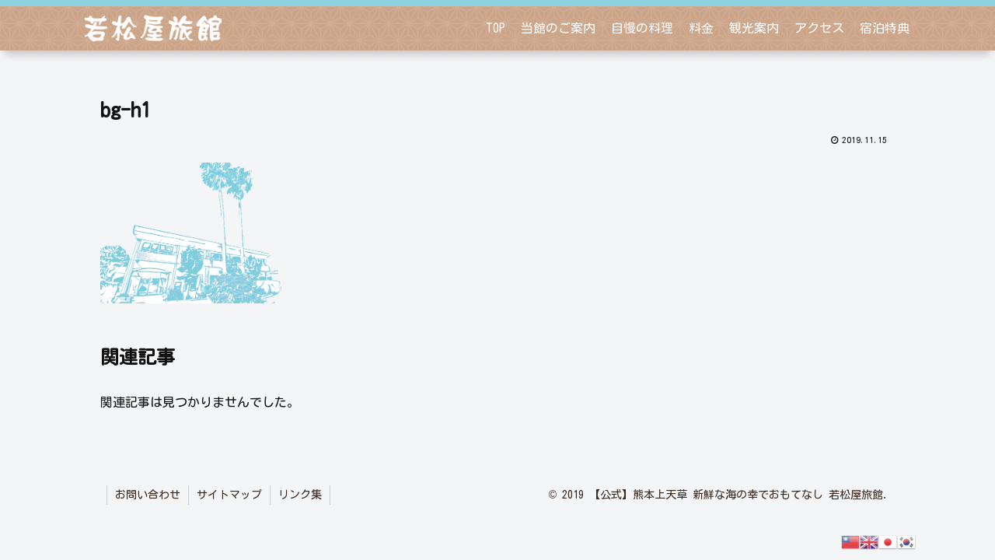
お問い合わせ (147, 494)
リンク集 (300, 494)
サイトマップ (229, 494)
